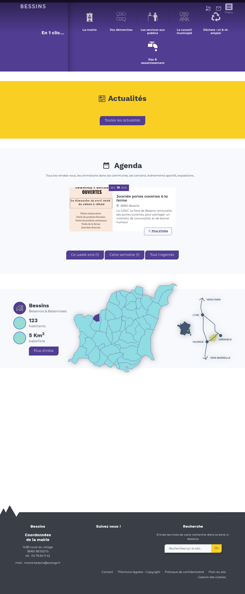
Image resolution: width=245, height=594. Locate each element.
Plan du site (217, 572)
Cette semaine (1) (124, 373)
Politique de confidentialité (184, 572)
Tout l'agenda (162, 373)
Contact (107, 572)
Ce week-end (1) (85, 373)
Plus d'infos (44, 469)
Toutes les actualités (122, 238)
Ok (216, 548)
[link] (218, 9)
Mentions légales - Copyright (139, 572)
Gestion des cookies (212, 577)
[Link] (158, 349)
